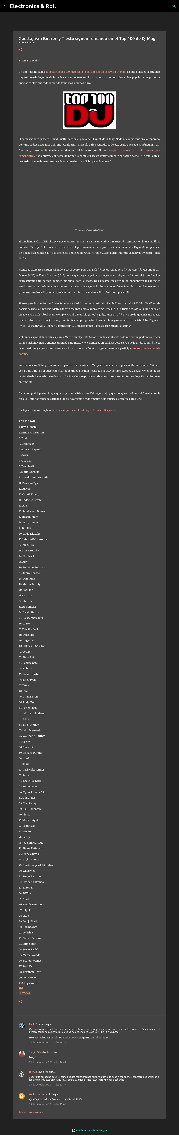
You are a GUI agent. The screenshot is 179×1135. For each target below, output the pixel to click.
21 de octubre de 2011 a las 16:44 (47, 1062)
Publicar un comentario (31, 1112)
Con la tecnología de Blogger (89, 1130)
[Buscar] (174, 6)
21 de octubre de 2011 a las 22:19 (47, 1084)
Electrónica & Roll (33, 6)
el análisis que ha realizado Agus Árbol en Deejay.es (84, 410)
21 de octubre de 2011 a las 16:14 (47, 1042)
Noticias (25, 993)
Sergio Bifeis (36, 1052)
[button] (21, 49)
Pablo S (33, 1024)
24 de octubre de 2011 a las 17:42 (47, 1104)
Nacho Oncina (36, 1094)
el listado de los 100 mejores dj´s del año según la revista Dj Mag (86, 71)
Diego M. (34, 1072)
